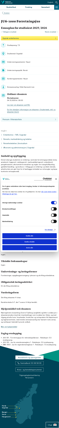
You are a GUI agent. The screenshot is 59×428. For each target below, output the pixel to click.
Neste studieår (50, 32)
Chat (52, 425)
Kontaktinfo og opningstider (29, 357)
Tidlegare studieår (10, 32)
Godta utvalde (29, 241)
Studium (7, 13)
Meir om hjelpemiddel (9, 327)
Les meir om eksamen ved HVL (18, 105)
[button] (56, 2)
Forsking (28, 7)
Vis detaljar (49, 229)
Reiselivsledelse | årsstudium (15, 143)
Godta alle (29, 236)
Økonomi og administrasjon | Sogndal (18, 148)
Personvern (29, 378)
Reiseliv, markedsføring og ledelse (17, 139)
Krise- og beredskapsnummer (29, 370)
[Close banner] (56, 179)
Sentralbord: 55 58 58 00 (30, 363)
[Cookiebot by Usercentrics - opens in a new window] (43, 179)
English (50, 2)
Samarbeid (45, 7)
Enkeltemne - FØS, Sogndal (14, 135)
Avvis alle (29, 247)
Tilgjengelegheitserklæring (29, 375)
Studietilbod (11, 7)
